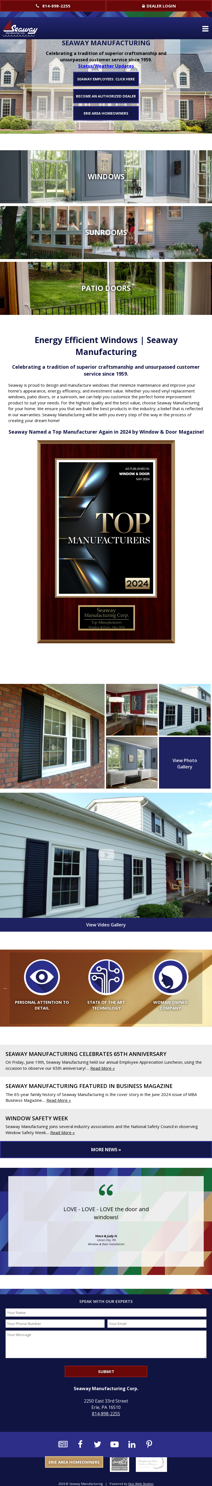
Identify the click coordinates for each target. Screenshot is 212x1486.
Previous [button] (5, 988)
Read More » (102, 1068)
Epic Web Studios (140, 1484)
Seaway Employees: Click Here (106, 79)
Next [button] (206, 988)
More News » (106, 1150)
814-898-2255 (53, 6)
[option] (42, 985)
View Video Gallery (106, 925)
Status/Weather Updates (106, 66)
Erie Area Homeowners (106, 113)
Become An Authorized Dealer (106, 96)
